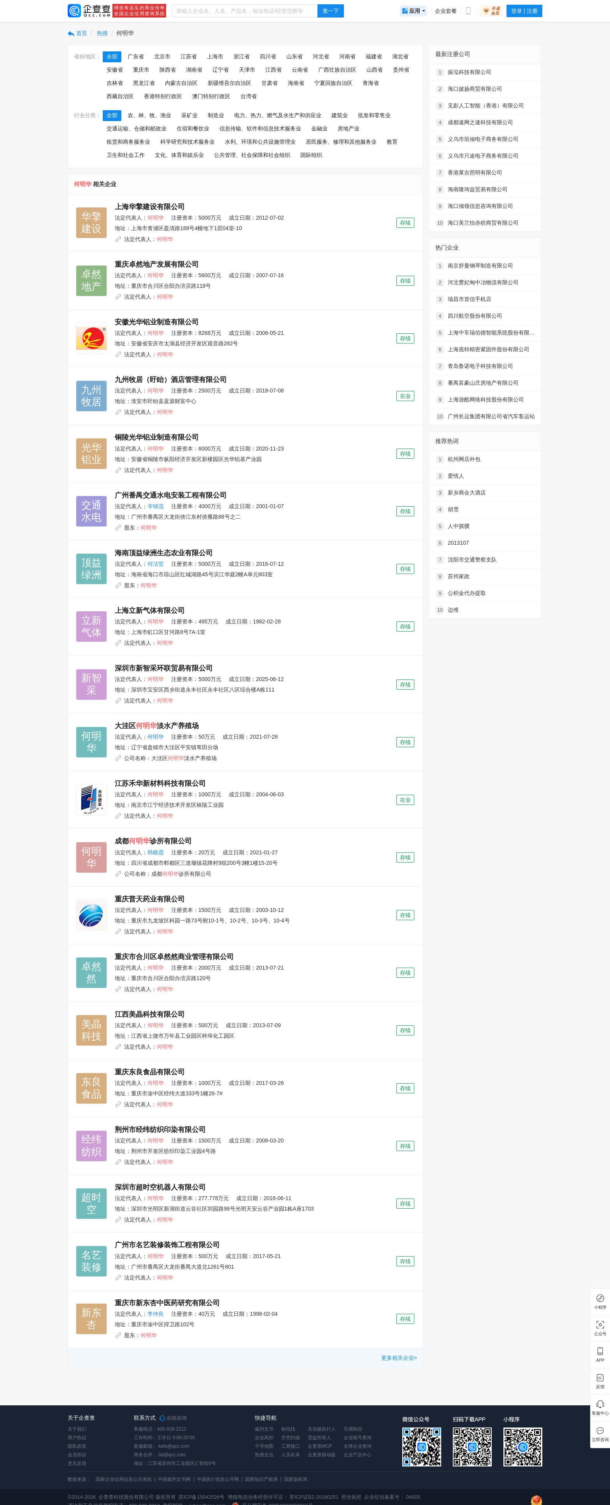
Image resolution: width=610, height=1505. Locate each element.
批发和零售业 (374, 115)
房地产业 (348, 128)
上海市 (215, 56)
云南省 (300, 70)
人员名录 (290, 1454)
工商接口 (290, 1446)
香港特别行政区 (163, 96)
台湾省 (248, 96)
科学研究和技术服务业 (187, 142)
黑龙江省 (144, 83)
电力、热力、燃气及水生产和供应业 (277, 115)
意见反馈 (77, 1463)
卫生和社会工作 (126, 155)
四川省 (268, 56)
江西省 (273, 70)
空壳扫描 (290, 1437)
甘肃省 (269, 83)
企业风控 (264, 1437)
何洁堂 (155, 564)
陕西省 (168, 70)
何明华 (155, 737)
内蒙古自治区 (181, 83)
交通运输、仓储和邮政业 (137, 128)
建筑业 (339, 115)
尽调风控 (353, 1429)
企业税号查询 (358, 1437)
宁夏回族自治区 (333, 83)
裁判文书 (264, 1429)
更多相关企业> (399, 1358)
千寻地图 (264, 1446)
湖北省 (400, 56)
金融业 (319, 128)
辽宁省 (220, 70)
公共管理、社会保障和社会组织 (252, 155)
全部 (112, 56)
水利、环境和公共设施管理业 (260, 142)
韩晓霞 (155, 852)
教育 (392, 142)
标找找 (288, 1429)
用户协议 (77, 1437)
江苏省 (189, 56)
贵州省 (401, 70)
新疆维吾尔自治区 (229, 83)
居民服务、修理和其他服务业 (341, 142)
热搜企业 (264, 1454)
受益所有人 (319, 1437)
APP (600, 1360)
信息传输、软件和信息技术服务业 (260, 128)
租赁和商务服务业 (128, 142)
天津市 (247, 70)
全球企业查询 (358, 1446)
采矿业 (189, 115)
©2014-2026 (82, 1497)
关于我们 (77, 1429)
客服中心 (600, 1413)
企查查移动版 (322, 1454)
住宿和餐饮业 (193, 128)
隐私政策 (77, 1446)
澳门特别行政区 (211, 96)
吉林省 (115, 83)
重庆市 (141, 70)
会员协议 (77, 1454)
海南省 (296, 83)
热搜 (102, 33)
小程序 (600, 1307)
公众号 (600, 1333)
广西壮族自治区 (337, 70)
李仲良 (155, 1314)
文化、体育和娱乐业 (179, 155)
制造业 (216, 115)
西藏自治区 (120, 96)
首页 (77, 33)
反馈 (600, 1386)
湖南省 (194, 70)
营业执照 (351, 1497)
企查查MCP (320, 1446)
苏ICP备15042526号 (202, 1497)
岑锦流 (155, 506)
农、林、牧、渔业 (149, 115)
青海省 (371, 83)
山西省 (374, 70)
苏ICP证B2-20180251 (313, 1497)
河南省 (347, 56)
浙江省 (241, 56)
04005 (413, 1497)
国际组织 (311, 155)
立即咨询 (600, 1439)
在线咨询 (173, 1418)
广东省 (136, 56)
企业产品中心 (358, 1454)
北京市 (162, 56)
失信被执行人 (322, 1429)
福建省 (374, 56)
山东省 (294, 56)
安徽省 (115, 70)
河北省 (321, 56)
